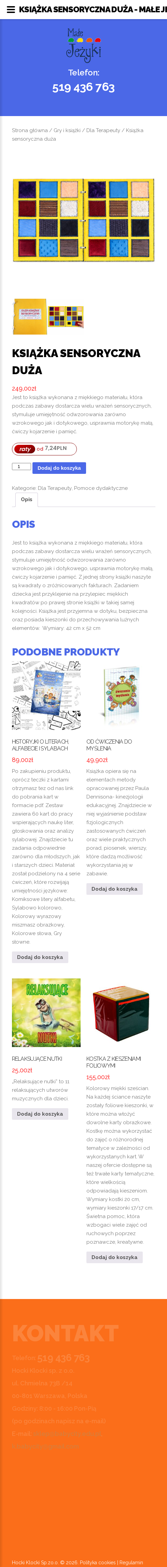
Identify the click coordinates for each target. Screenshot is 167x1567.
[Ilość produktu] (21, 466)
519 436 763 (83, 87)
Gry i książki (67, 130)
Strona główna (30, 130)
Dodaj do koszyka (59, 468)
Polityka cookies (98, 1562)
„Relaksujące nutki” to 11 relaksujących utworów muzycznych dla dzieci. (46, 1040)
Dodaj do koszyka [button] (40, 957)
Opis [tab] (26, 499)
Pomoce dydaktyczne (101, 488)
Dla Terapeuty (103, 130)
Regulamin (131, 1562)
